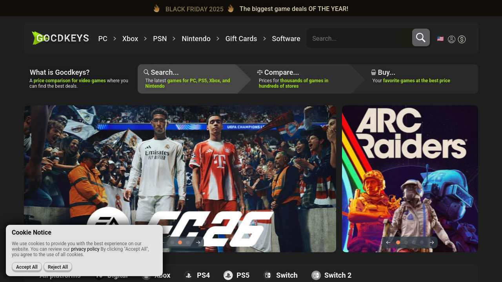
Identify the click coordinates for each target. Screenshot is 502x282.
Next (198, 242)
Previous (388, 242)
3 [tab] (188, 242)
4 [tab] (422, 242)
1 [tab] (172, 242)
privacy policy (85, 249)
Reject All (58, 267)
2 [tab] (180, 242)
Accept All (27, 267)
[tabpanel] (370, 178)
